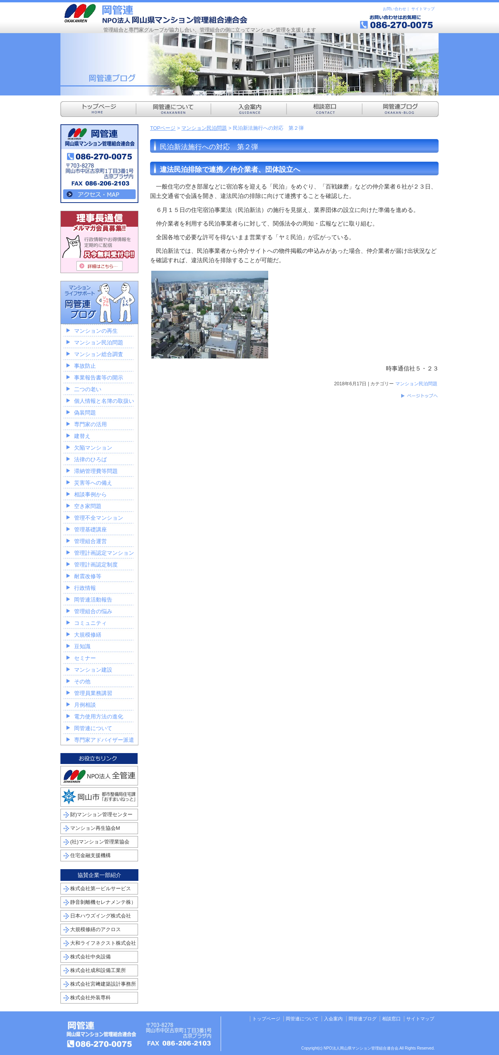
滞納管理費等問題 (96, 471)
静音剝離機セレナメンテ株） (103, 902)
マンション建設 (93, 670)
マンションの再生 (96, 331)
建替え (82, 436)
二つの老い (87, 389)
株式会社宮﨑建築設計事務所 (103, 984)
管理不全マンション (98, 518)
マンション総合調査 (98, 354)
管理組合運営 (90, 541)
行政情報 (85, 588)
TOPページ (163, 128)
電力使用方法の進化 (98, 716)
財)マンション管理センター (101, 814)
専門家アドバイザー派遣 (104, 740)
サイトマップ (423, 9)
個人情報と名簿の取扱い (104, 401)
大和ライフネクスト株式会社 (103, 943)
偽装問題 (85, 412)
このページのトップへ (419, 396)
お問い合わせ (394, 9)
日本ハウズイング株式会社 (100, 916)
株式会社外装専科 (90, 997)
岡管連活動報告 (93, 599)
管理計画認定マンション (104, 553)
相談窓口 (391, 1018)
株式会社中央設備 (90, 957)
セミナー (85, 658)
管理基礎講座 (90, 529)
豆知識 (82, 646)
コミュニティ (90, 623)
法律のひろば (90, 459)
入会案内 (333, 1018)
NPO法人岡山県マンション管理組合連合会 (156, 13)
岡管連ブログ (363, 1018)
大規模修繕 (87, 635)
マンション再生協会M (95, 828)
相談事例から (90, 494)
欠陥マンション (93, 448)
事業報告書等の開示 (98, 377)
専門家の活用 (90, 424)
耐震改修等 (87, 576)
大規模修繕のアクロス (95, 929)
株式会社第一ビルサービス (100, 888)
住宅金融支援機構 (90, 855)
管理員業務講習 (93, 693)
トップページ (266, 1018)
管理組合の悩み (93, 611)
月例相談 (85, 705)
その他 (82, 681)
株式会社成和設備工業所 (98, 970)
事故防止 (85, 366)
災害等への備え (93, 483)
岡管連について (93, 728)
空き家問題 (87, 506)
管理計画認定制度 (96, 564)
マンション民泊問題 (204, 128)
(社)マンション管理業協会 (99, 842)
